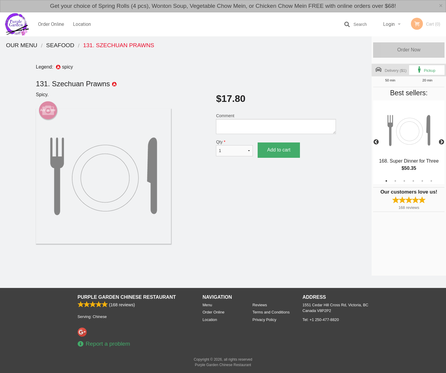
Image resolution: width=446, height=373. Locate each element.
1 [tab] (386, 181)
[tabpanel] (409, 142)
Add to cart (278, 149)
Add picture (47, 110)
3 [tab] (404, 181)
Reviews (260, 305)
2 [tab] (395, 181)
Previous (376, 142)
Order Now (408, 49)
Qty (234, 147)
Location (82, 24)
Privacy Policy (265, 319)
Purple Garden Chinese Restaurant (127, 297)
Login (389, 24)
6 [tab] (431, 181)
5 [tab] (422, 181)
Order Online (51, 24)
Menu (207, 305)
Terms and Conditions (271, 312)
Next (442, 142)
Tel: (321, 319)
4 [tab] (413, 181)
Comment (276, 123)
